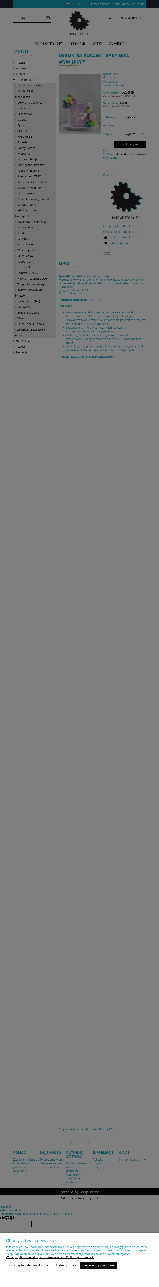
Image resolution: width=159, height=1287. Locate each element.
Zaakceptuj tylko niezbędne (28, 1265)
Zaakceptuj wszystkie (98, 1265)
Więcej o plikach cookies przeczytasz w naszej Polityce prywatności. (50, 1257)
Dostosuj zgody (66, 1265)
